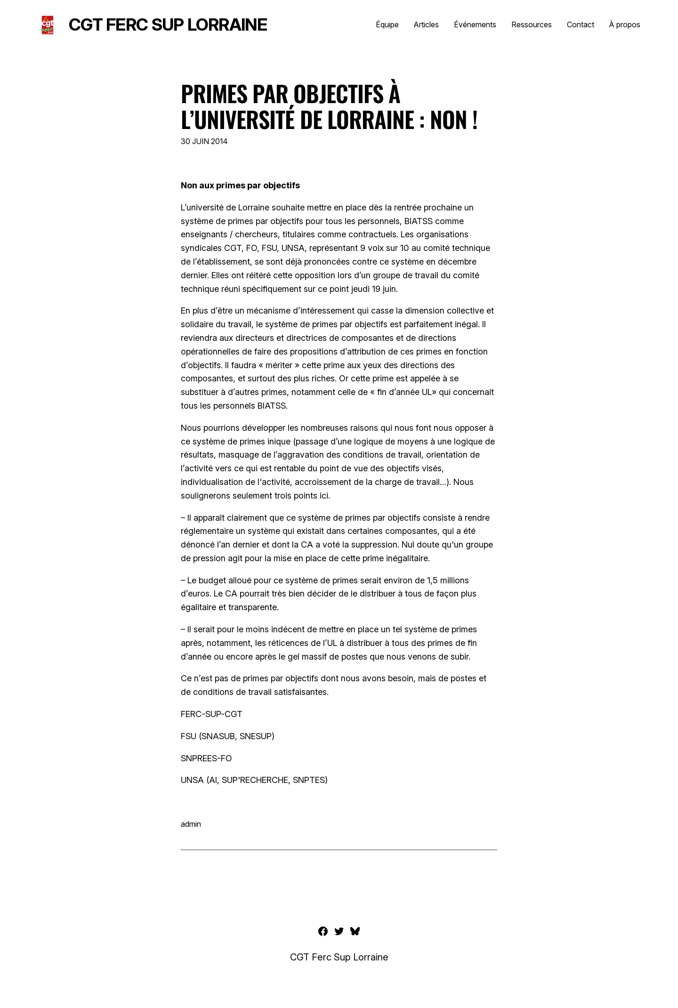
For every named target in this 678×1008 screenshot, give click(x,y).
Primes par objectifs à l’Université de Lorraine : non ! (329, 106)
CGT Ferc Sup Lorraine (168, 24)
